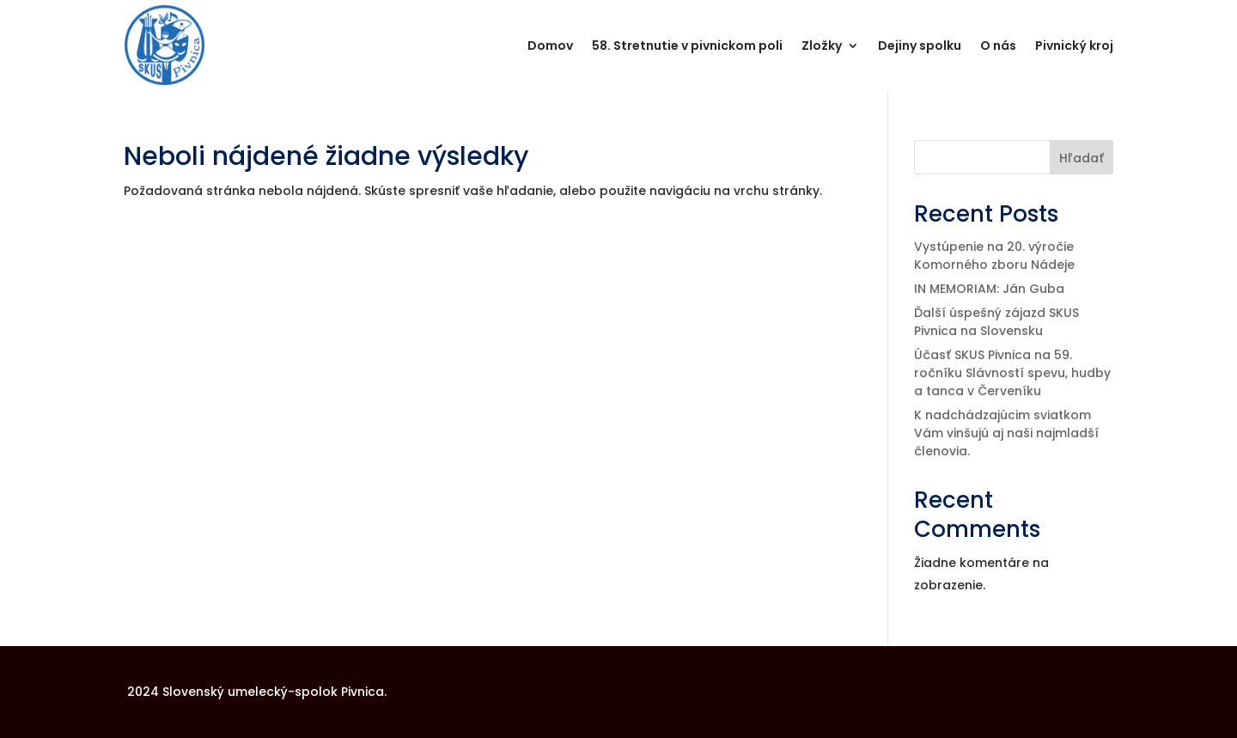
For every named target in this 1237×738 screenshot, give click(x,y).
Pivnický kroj (1074, 45)
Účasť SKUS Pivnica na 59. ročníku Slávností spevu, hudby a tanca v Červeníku (1012, 372)
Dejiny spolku (919, 45)
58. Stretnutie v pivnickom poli (687, 45)
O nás (998, 45)
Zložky (821, 45)
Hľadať (1081, 158)
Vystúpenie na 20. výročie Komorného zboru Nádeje (994, 255)
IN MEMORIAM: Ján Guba (989, 288)
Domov (550, 45)
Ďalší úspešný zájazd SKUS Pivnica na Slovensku (996, 321)
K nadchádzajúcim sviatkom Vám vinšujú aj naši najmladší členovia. (1006, 433)
